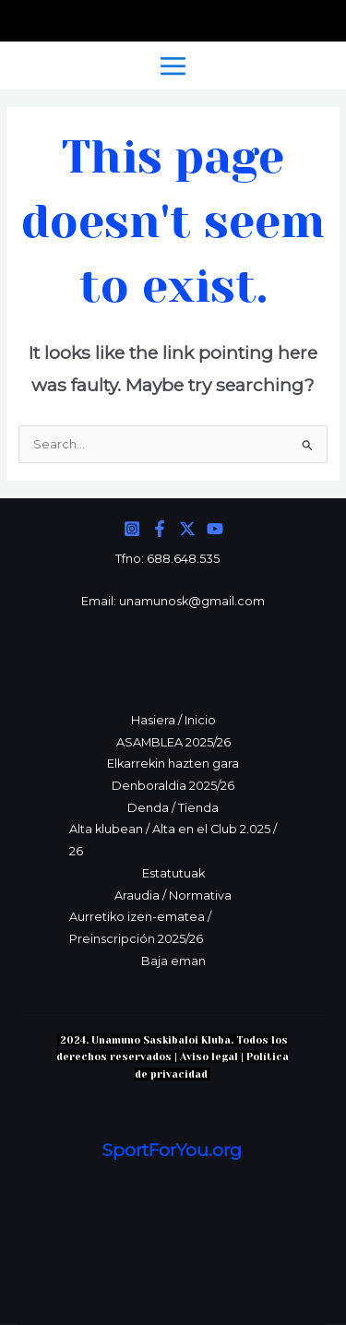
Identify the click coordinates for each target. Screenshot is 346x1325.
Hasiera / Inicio (173, 720)
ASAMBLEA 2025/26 (173, 742)
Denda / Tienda (173, 808)
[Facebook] (159, 528)
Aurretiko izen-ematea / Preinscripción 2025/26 (140, 928)
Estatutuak (173, 873)
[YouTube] (215, 528)
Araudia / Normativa (173, 895)
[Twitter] (187, 528)
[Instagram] (132, 528)
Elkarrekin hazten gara (173, 763)
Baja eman (173, 961)
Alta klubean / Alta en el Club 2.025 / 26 (173, 840)
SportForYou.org (172, 1150)
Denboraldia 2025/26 (173, 786)
